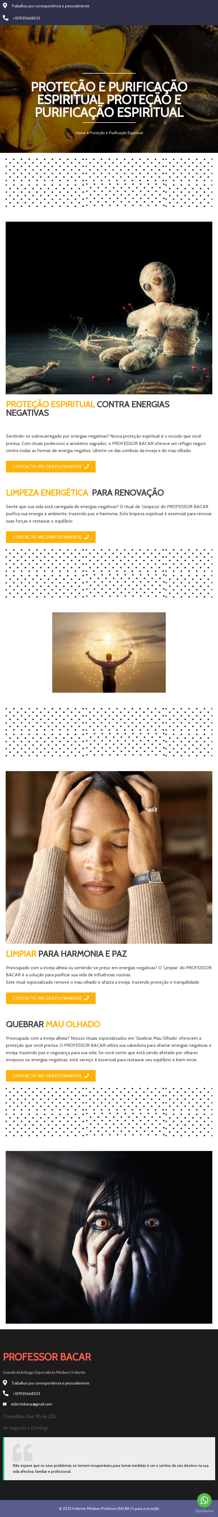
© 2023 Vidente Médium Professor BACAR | (95, 1508)
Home (81, 132)
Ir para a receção (145, 1508)
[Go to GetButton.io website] (204, 1511)
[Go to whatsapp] (204, 1500)
